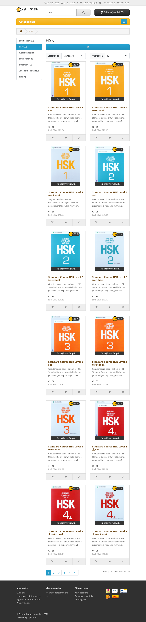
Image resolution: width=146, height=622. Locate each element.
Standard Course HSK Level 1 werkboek (65, 194)
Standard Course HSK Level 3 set (65, 363)
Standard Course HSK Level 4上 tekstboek (65, 533)
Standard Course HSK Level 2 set (109, 194)
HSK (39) (23, 46)
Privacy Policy (23, 602)
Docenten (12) (25, 64)
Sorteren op (54, 55)
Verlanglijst (80, 599)
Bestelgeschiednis (84, 596)
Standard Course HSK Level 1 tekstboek (109, 109)
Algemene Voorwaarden (28, 599)
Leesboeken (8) (26, 58)
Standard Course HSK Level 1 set (65, 109)
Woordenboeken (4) (28, 52)
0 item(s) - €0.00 (112, 12)
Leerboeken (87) (26, 40)
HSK (31, 31)
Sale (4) (22, 76)
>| (75, 572)
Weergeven (97, 55)
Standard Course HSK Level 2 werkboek (109, 278)
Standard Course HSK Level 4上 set (109, 448)
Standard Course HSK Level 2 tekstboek (65, 278)
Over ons (20, 592)
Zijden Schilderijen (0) (29, 70)
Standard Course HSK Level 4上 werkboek (109, 533)
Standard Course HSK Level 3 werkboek (65, 448)
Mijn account (81, 592)
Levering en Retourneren (28, 596)
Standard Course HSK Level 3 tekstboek (109, 363)
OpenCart (32, 617)
